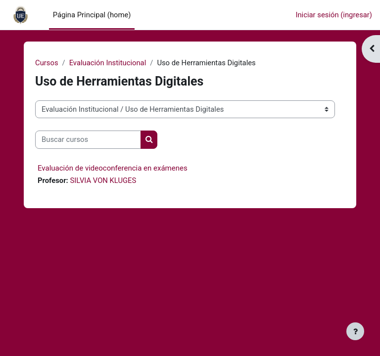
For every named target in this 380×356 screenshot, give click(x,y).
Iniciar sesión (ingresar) (333, 14)
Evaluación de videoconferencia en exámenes (113, 168)
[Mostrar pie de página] (355, 331)
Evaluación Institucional (107, 62)
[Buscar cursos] (88, 139)
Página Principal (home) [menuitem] (92, 14)
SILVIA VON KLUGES (103, 180)
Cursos (46, 62)
